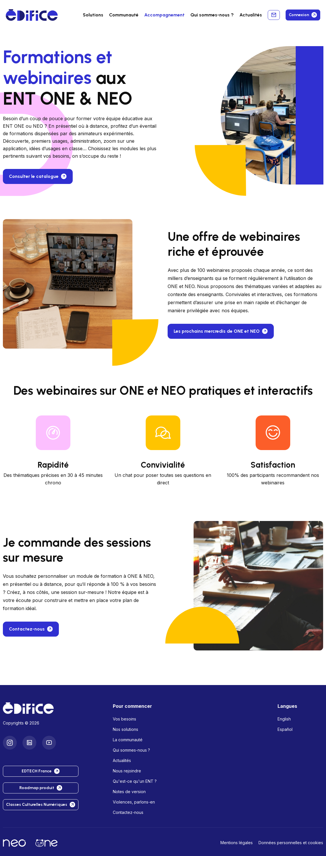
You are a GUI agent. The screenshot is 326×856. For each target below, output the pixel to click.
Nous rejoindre (127, 770)
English (284, 718)
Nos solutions (125, 729)
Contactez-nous (128, 812)
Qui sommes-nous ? (131, 750)
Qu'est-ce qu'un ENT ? (135, 781)
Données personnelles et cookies (290, 842)
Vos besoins (124, 718)
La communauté (128, 739)
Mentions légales (236, 842)
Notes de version (129, 791)
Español (285, 729)
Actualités (250, 15)
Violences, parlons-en (134, 801)
